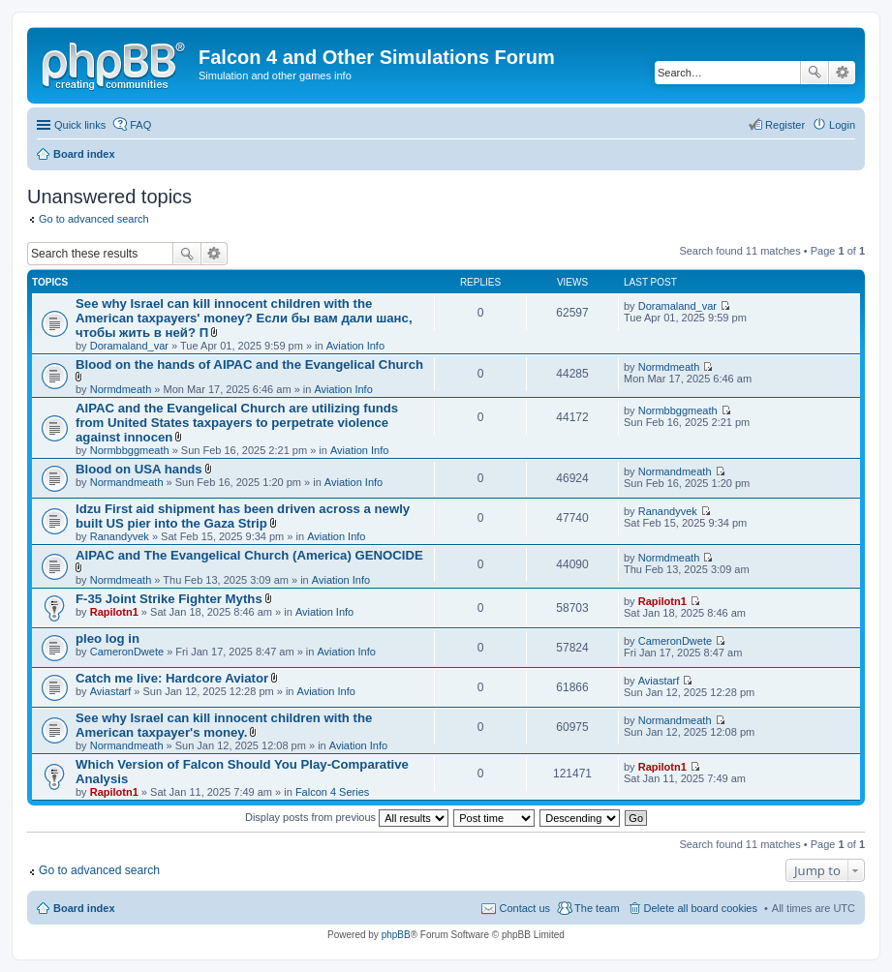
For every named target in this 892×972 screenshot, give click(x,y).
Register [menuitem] (785, 125)
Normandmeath (127, 482)
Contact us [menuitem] (524, 908)
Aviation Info (355, 345)
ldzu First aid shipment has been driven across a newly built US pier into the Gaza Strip (243, 516)
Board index (84, 908)
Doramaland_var (129, 345)
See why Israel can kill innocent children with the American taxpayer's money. (224, 725)
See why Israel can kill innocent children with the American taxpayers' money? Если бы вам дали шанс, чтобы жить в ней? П (244, 318)
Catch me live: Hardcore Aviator (172, 678)
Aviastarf (111, 691)
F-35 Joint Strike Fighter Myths (169, 599)
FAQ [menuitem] (140, 125)
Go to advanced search (94, 219)
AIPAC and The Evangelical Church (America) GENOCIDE (249, 555)
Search (814, 72)
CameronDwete (127, 651)
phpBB (396, 934)
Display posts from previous (346, 817)
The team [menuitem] (596, 908)
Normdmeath (121, 389)
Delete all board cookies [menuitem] (700, 908)
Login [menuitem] (842, 125)
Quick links (80, 125)
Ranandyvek (119, 536)
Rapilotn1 (114, 612)
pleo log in (107, 638)
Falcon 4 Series (332, 792)
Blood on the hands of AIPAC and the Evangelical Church (249, 364)
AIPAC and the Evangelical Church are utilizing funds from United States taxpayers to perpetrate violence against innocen (237, 422)
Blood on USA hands (139, 469)
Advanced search (842, 72)
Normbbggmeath (129, 450)
